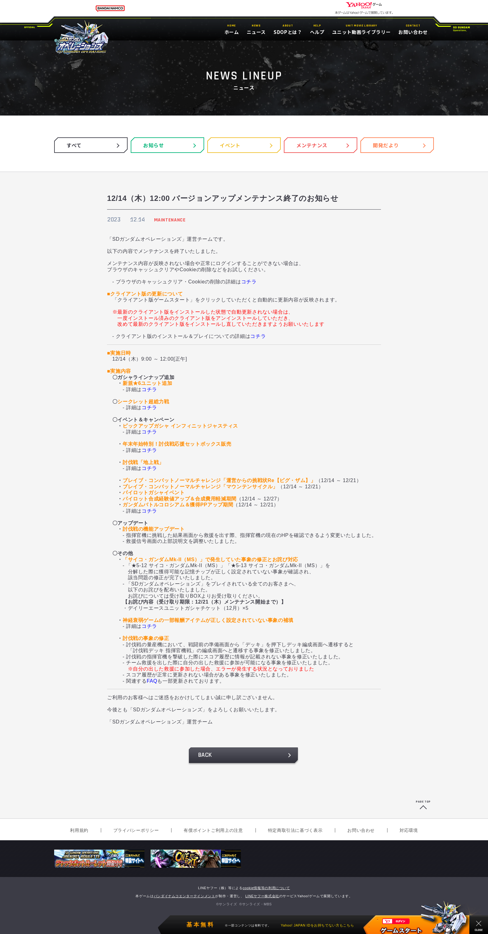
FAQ (152, 681)
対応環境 (409, 830)
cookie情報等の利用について (266, 888)
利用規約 (79, 830)
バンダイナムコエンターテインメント (184, 896)
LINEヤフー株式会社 (262, 896)
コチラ (249, 281)
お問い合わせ (361, 830)
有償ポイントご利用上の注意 (213, 830)
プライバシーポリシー (136, 830)
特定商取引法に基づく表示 (295, 830)
